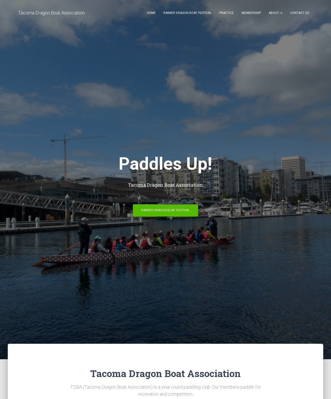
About (275, 13)
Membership (251, 13)
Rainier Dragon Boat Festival (187, 13)
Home (151, 13)
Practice (226, 13)
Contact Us (299, 13)
